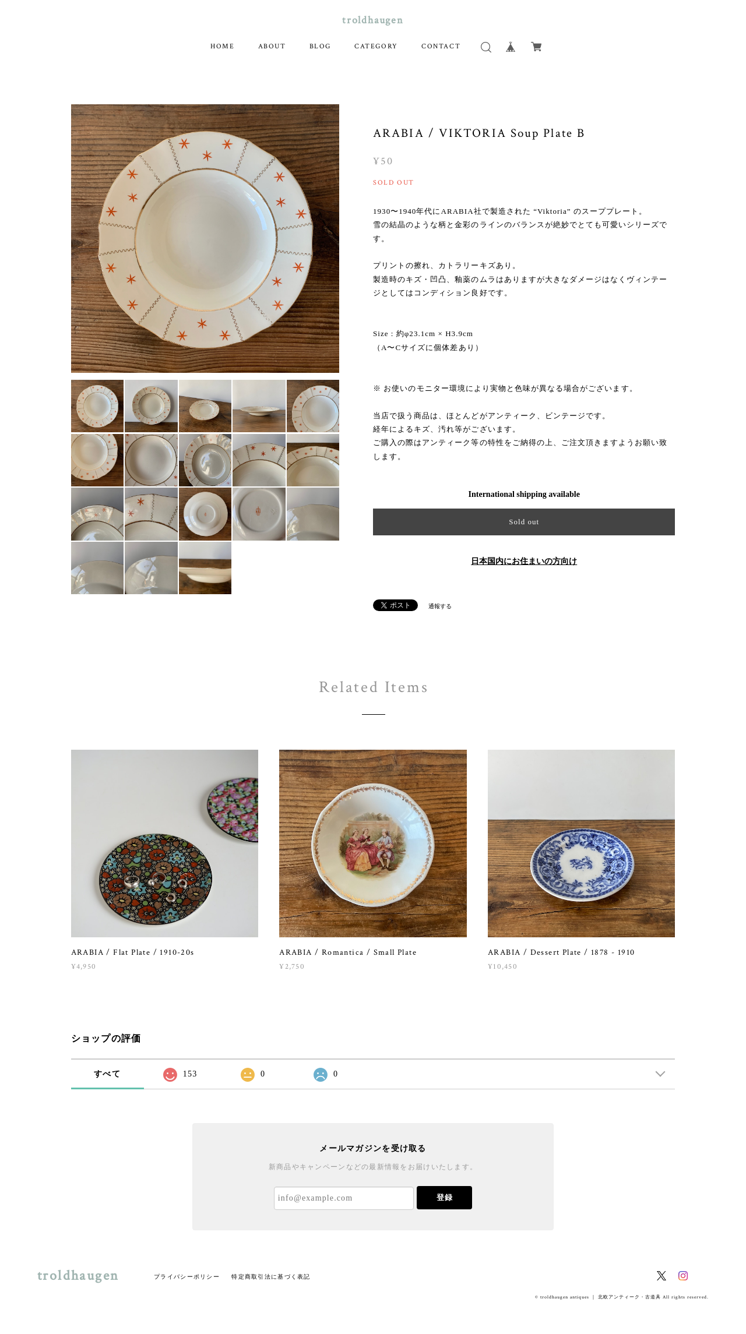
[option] (205, 238)
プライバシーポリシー (187, 1276)
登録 (445, 1197)
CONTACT (440, 46)
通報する (440, 606)
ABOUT (272, 46)
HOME (222, 46)
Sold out (524, 521)
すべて (107, 1074)
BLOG (320, 46)
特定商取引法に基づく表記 (270, 1276)
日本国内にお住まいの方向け (524, 561)
